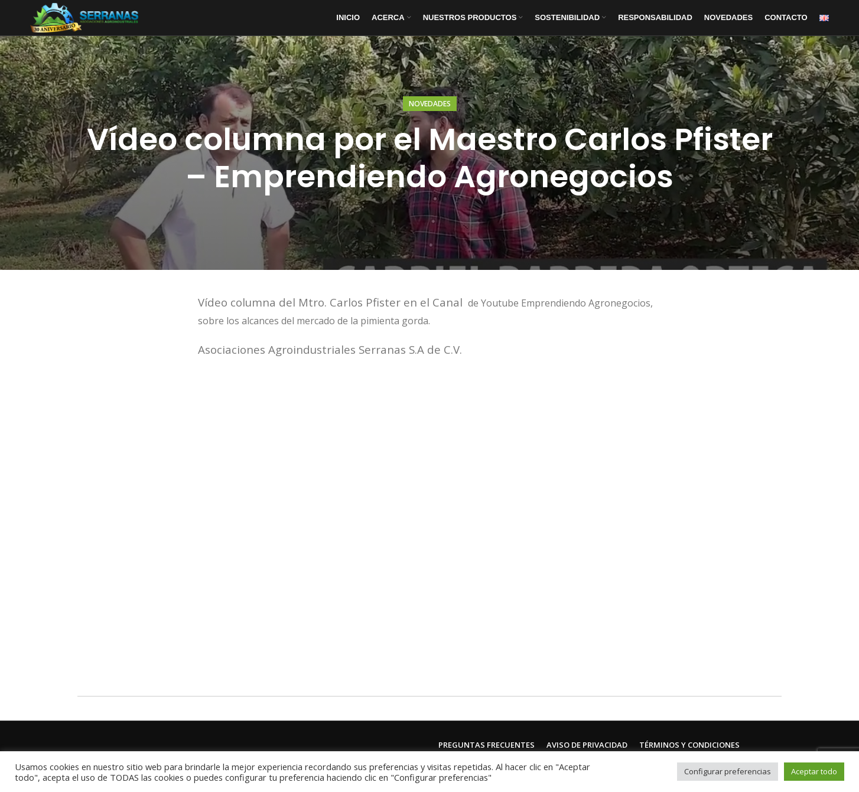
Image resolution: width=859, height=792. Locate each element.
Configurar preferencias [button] (727, 771)
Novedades (430, 104)
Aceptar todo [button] (814, 771)
